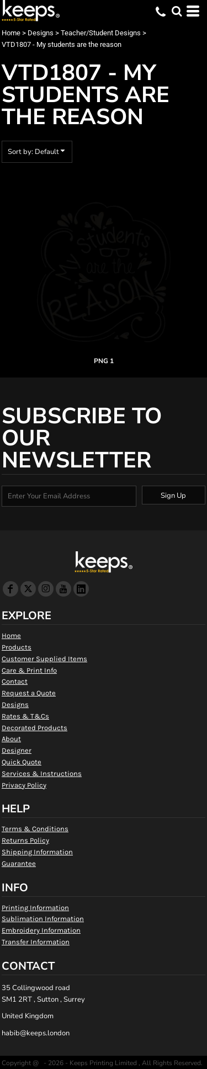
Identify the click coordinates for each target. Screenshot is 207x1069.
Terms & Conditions (35, 829)
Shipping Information (37, 852)
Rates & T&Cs (25, 716)
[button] (176, 11)
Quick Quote (21, 762)
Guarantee (19, 863)
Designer (16, 750)
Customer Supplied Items (44, 659)
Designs (41, 33)
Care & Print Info (29, 670)
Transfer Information (36, 942)
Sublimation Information (43, 918)
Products (16, 647)
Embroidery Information (41, 930)
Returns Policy (25, 840)
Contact (15, 681)
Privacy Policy (24, 785)
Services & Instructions (42, 773)
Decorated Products (34, 728)
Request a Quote (29, 693)
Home (11, 33)
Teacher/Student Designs (101, 33)
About (11, 739)
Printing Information (35, 907)
